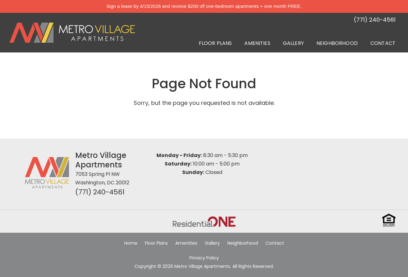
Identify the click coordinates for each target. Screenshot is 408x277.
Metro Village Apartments (100, 160)
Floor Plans (215, 43)
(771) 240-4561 (100, 192)
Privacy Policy (204, 258)
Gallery (293, 43)
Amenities (257, 43)
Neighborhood (337, 43)
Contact (382, 43)
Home (130, 243)
